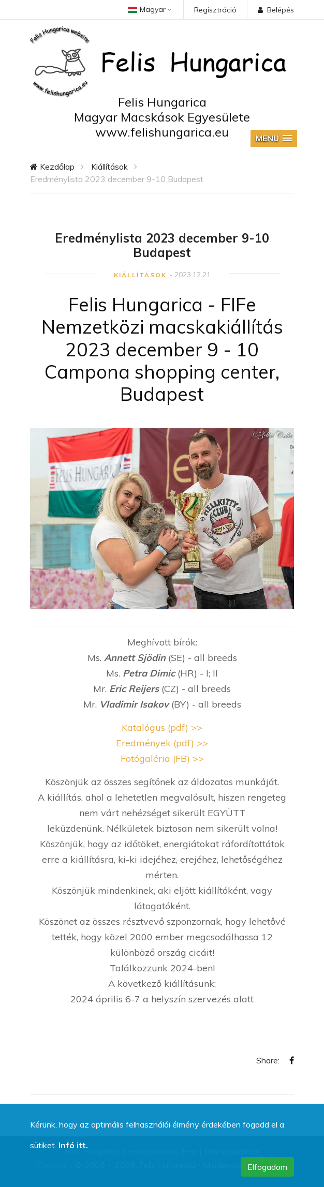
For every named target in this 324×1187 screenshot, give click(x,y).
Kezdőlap (52, 166)
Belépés (276, 9)
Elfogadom (267, 1167)
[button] (274, 138)
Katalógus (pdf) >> (162, 727)
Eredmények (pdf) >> (162, 743)
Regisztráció (215, 9)
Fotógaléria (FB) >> (162, 758)
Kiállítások (109, 166)
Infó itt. (73, 1145)
